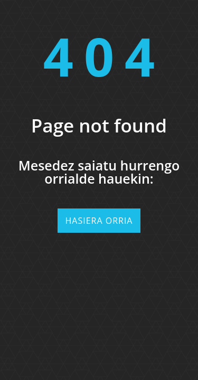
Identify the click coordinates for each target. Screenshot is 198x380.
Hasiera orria (99, 220)
